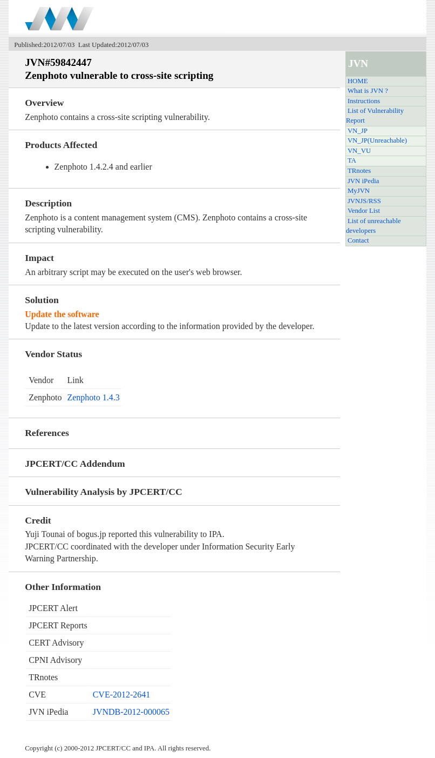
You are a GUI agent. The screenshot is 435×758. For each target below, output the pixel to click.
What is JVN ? (368, 91)
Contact (358, 240)
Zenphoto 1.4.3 (93, 397)
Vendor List (364, 210)
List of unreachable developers (373, 225)
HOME (358, 81)
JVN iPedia (363, 181)
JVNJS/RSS (364, 201)
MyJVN (359, 190)
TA (352, 160)
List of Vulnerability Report (375, 115)
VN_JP (358, 131)
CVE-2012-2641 (122, 694)
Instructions (364, 101)
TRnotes (359, 171)
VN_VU (359, 151)
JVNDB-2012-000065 (131, 711)
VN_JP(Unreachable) (377, 140)
